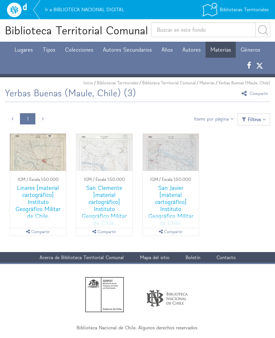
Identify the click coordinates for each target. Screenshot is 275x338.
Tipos (48, 49)
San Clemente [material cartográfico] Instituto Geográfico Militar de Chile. (104, 205)
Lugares (23, 49)
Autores (191, 49)
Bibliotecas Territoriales (117, 83)
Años (167, 49)
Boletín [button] (193, 257)
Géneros (250, 49)
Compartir (256, 93)
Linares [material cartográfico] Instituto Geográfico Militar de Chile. (37, 202)
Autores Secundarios (127, 49)
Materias (220, 49)
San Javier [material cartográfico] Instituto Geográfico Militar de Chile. (170, 205)
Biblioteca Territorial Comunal (76, 30)
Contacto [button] (226, 257)
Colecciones (79, 49)
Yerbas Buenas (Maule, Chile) (244, 83)
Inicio (88, 83)
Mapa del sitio (155, 257)
